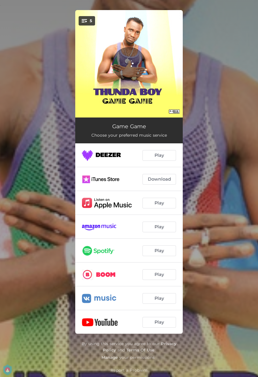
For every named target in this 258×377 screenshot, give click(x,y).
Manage (109, 357)
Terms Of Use (140, 349)
